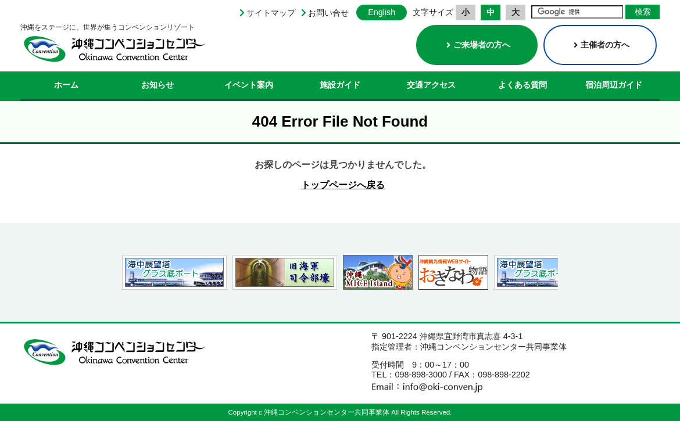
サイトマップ (270, 12)
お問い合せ (328, 12)
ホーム (66, 84)
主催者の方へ (601, 44)
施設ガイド (340, 84)
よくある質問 (522, 84)
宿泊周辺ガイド (613, 84)
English (381, 12)
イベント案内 (248, 84)
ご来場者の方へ (478, 44)
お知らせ (157, 84)
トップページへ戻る (343, 185)
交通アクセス (431, 84)
